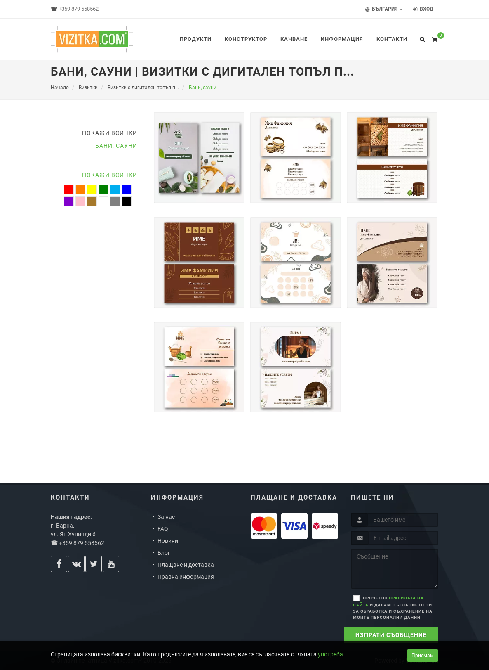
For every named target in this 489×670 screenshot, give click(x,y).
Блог (164, 552)
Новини (168, 540)
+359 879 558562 (79, 9)
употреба (330, 654)
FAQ (163, 529)
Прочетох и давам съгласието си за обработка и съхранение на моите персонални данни (393, 608)
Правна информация (186, 576)
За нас (166, 517)
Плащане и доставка (186, 564)
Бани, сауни (116, 145)
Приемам (422, 655)
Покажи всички (109, 133)
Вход (423, 9)
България (384, 9)
